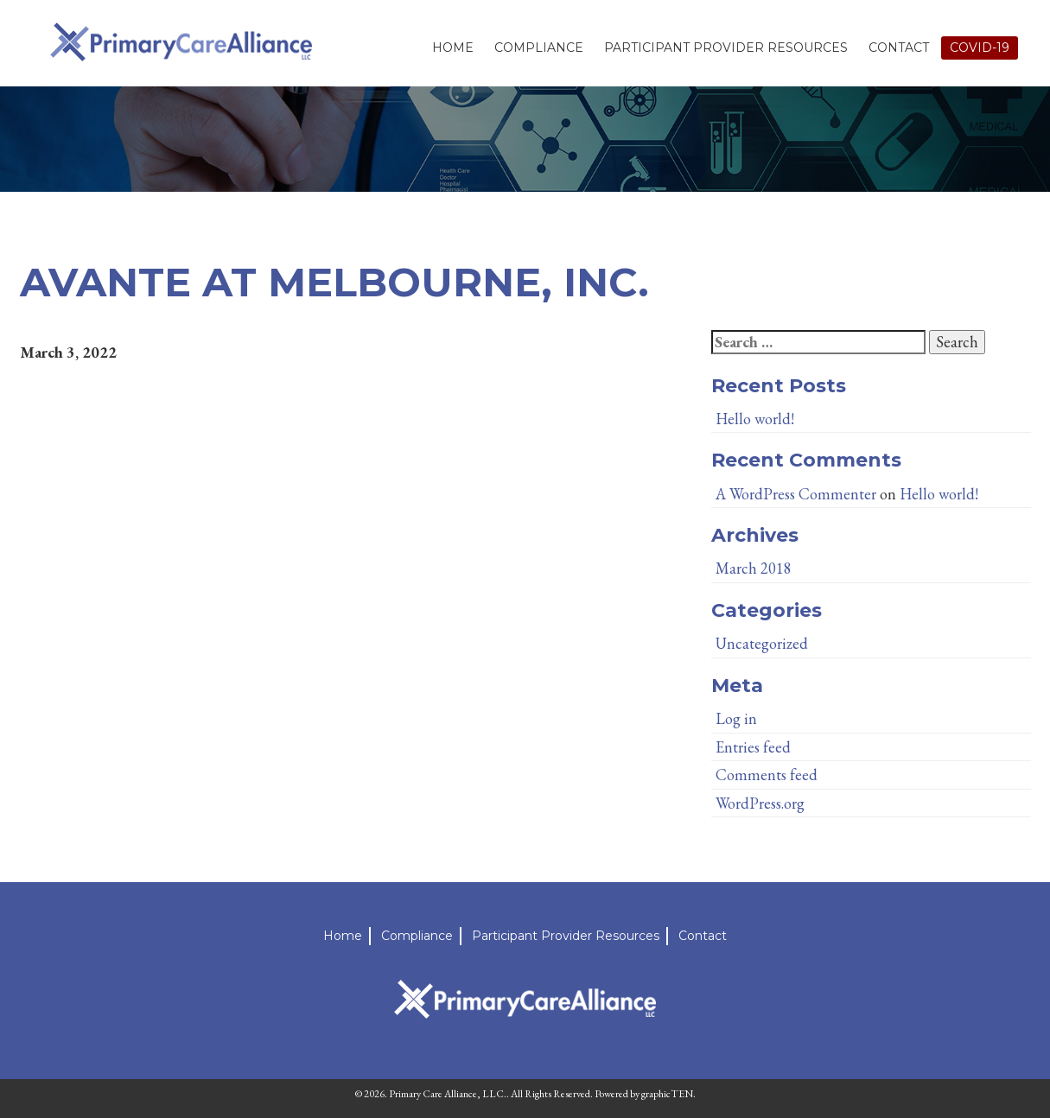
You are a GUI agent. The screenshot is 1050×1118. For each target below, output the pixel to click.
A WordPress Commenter (796, 494)
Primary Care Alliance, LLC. (447, 1094)
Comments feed (767, 775)
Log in (736, 718)
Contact (899, 47)
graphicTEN (667, 1094)
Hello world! (755, 419)
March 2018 (754, 568)
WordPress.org (760, 803)
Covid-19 (979, 47)
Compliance (538, 47)
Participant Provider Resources (726, 47)
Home (453, 47)
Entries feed (753, 747)
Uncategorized (762, 643)
